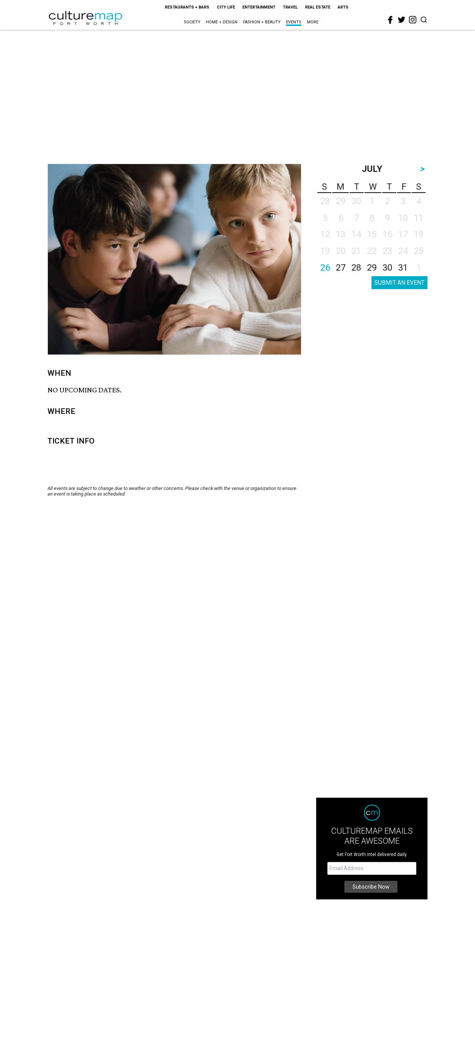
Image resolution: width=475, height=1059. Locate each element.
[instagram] (412, 19)
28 (356, 267)
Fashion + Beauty (262, 22)
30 (387, 267)
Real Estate (317, 7)
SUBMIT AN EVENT (399, 282)
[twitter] (401, 19)
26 (325, 267)
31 (403, 267)
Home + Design (222, 22)
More (312, 22)
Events (293, 22)
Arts (343, 7)
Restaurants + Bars (187, 7)
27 (340, 267)
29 (372, 267)
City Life (226, 7)
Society (192, 22)
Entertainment (258, 7)
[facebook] (390, 20)
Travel (290, 7)
